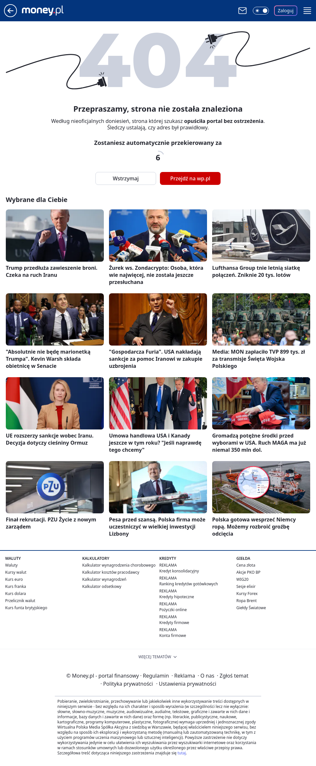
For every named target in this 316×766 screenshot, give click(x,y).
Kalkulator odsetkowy (101, 586)
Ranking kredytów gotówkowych (188, 584)
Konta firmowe (172, 635)
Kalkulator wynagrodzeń (104, 579)
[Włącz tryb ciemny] (261, 11)
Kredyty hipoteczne (176, 597)
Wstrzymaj (126, 178)
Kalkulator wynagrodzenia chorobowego (118, 565)
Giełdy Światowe (251, 607)
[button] (307, 10)
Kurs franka (15, 586)
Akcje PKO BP (248, 572)
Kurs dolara (15, 593)
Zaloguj (286, 10)
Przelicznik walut (20, 600)
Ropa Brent (246, 600)
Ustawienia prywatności (186, 683)
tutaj (181, 753)
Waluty (11, 565)
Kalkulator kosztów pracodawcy (110, 572)
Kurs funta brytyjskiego (26, 607)
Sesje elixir (245, 586)
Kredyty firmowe (174, 622)
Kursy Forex (247, 593)
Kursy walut (15, 572)
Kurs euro (14, 579)
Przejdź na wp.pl (190, 178)
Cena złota (245, 565)
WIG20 (242, 579)
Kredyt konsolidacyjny (179, 571)
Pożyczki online (173, 609)
